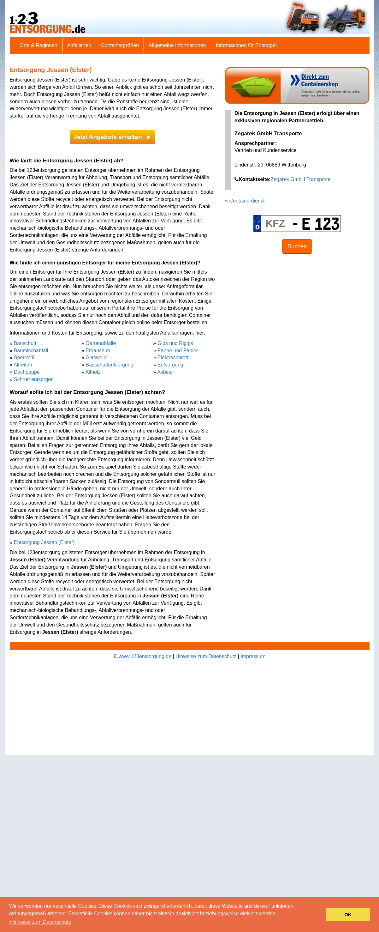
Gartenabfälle (101, 343)
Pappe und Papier (177, 350)
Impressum (252, 656)
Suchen (297, 246)
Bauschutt (25, 343)
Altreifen (23, 364)
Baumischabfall (31, 350)
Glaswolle (96, 357)
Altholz (92, 372)
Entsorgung (170, 364)
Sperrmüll (24, 357)
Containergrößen (120, 45)
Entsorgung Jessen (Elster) (44, 542)
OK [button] (347, 914)
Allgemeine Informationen (177, 45)
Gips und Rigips (175, 343)
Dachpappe (27, 372)
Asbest (165, 372)
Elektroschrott (172, 357)
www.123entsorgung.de (145, 656)
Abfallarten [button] (79, 45)
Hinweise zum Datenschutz (205, 656)
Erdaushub (98, 350)
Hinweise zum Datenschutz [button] (40, 922)
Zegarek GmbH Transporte (300, 179)
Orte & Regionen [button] (38, 45)
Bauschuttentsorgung (109, 364)
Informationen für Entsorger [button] (246, 45)
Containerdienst (246, 200)
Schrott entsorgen (34, 379)
